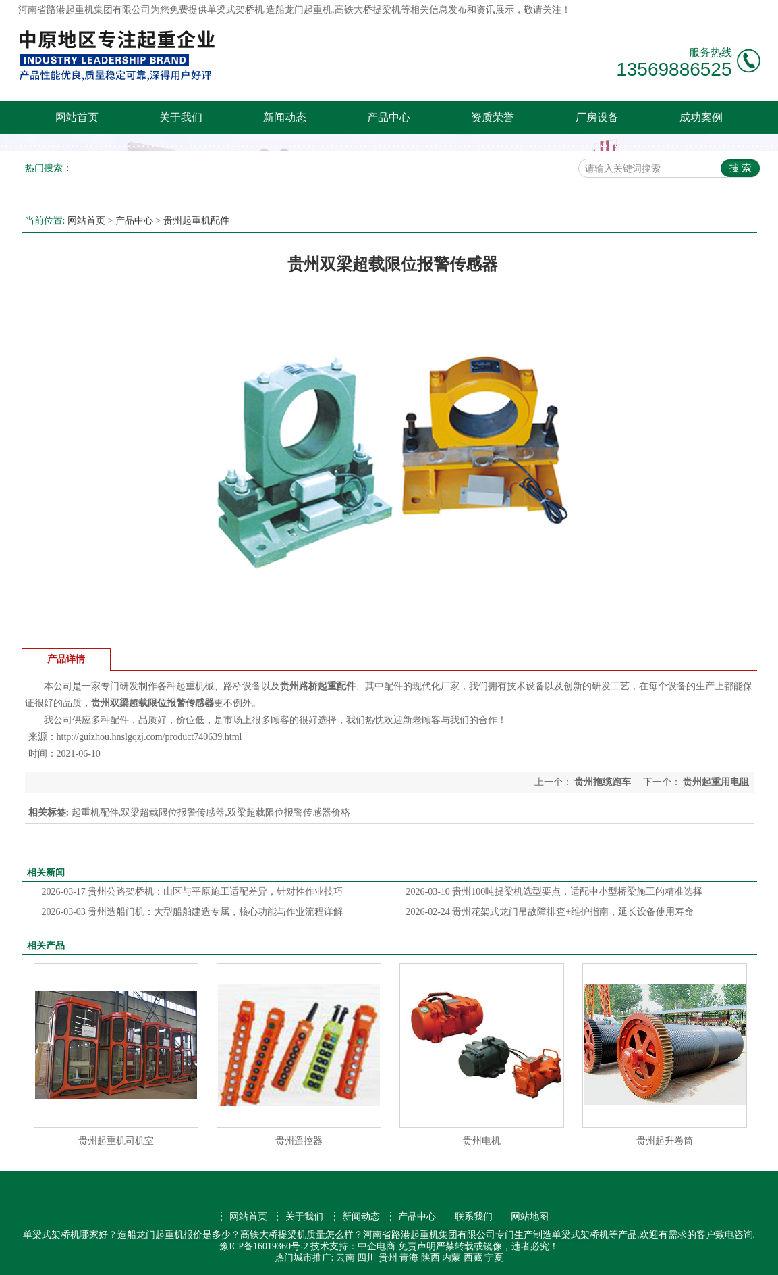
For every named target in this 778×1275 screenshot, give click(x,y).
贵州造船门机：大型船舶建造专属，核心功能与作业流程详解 (192, 912)
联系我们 (474, 1216)
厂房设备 (597, 117)
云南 (345, 1258)
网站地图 (530, 1216)
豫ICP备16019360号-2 (263, 1246)
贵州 (388, 1258)
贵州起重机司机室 (116, 1141)
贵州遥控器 (299, 1141)
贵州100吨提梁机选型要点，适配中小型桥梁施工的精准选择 (554, 891)
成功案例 (701, 117)
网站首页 (77, 117)
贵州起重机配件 (196, 221)
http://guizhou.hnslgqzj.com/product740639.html (149, 737)
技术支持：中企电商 (352, 1246)
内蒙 (451, 1258)
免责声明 (417, 1246)
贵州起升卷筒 (664, 1141)
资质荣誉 (492, 117)
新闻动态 (284, 117)
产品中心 (388, 117)
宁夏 (493, 1258)
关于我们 (180, 117)
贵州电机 (482, 1141)
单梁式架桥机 (235, 10)
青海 (408, 1258)
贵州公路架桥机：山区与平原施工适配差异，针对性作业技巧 (192, 891)
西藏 (473, 1258)
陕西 (430, 1258)
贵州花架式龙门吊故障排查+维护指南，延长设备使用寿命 (550, 912)
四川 (366, 1258)
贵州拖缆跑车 (603, 782)
